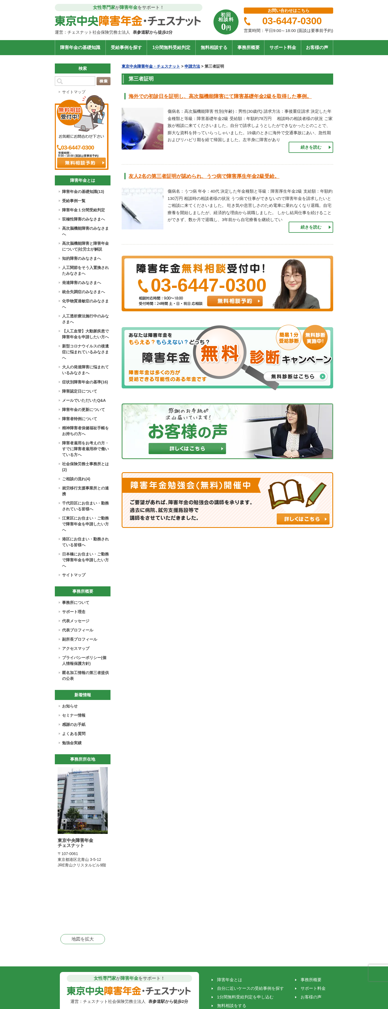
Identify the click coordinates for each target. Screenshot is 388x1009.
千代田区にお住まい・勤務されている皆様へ (85, 506)
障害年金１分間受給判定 (83, 210)
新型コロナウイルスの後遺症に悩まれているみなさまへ (85, 352)
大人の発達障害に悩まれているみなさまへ (85, 370)
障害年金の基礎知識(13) (83, 191)
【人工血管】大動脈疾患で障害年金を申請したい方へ (85, 334)
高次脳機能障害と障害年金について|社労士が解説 (85, 246)
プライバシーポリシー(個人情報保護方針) (84, 660)
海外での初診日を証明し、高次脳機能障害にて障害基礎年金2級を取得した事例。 (220, 96)
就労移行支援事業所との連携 (85, 491)
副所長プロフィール (79, 639)
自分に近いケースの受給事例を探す (250, 988)
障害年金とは (229, 979)
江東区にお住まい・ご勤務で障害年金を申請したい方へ (85, 524)
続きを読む (311, 147)
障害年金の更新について (83, 409)
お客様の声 (317, 47)
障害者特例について (79, 419)
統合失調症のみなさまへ (83, 292)
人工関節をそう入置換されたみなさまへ (85, 270)
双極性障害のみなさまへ (83, 219)
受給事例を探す (126, 47)
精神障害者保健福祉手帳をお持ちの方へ (85, 431)
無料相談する (214, 47)
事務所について (75, 602)
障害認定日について (79, 391)
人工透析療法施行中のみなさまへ (85, 319)
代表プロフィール (77, 630)
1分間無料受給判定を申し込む (245, 997)
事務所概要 (248, 47)
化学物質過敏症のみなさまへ (85, 304)
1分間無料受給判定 (171, 47)
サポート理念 (73, 611)
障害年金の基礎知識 (80, 47)
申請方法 (192, 66)
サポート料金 (282, 47)
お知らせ (70, 706)
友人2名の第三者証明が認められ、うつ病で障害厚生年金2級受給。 (204, 176)
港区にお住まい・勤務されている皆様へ (85, 542)
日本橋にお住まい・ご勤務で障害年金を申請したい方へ (85, 560)
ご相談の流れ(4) (76, 479)
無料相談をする (231, 1005)
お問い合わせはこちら (289, 10)
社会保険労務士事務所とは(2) (85, 467)
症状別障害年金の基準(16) (85, 382)
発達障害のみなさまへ (81, 282)
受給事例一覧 (73, 201)
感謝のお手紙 (73, 724)
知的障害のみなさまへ (81, 258)
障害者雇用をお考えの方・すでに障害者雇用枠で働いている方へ (85, 449)
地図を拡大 (83, 939)
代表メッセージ (75, 621)
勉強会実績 (72, 743)
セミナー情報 (73, 715)
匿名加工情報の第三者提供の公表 (85, 675)
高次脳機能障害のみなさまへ (85, 231)
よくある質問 (73, 733)
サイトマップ (73, 92)
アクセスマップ (75, 648)
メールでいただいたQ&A (84, 400)
